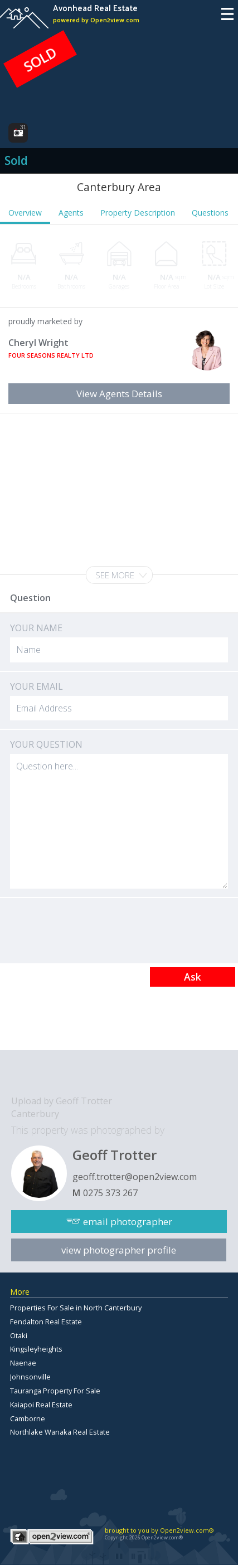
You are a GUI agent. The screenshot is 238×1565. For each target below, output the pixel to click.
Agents (71, 212)
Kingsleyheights (36, 1349)
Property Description (137, 212)
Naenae (23, 1363)
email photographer (127, 1221)
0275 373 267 (110, 1193)
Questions (210, 212)
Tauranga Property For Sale (55, 1391)
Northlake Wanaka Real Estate (60, 1432)
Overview (25, 212)
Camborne (27, 1418)
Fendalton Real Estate (46, 1322)
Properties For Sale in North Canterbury (76, 1308)
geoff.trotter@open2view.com (134, 1177)
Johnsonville (30, 1377)
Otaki (18, 1335)
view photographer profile (118, 1250)
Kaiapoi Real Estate (41, 1405)
